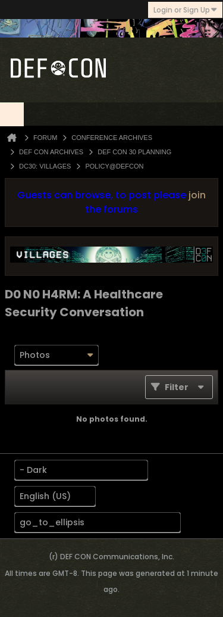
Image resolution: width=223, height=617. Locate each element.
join (197, 195)
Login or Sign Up (185, 10)
